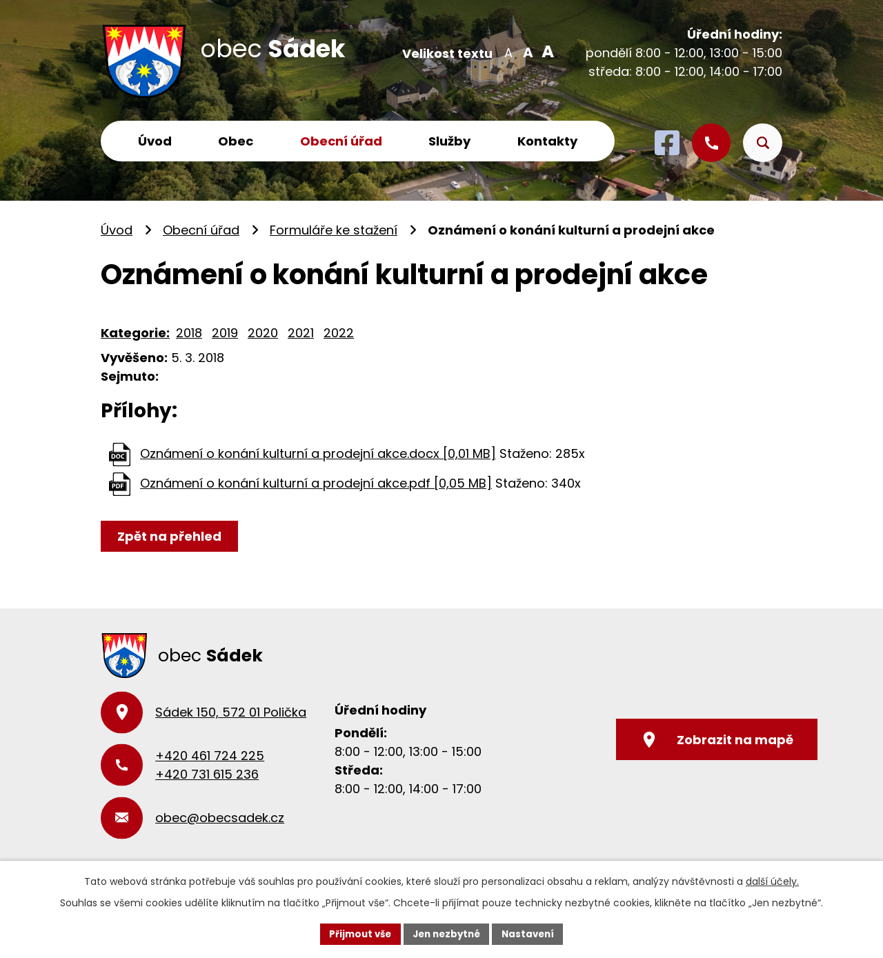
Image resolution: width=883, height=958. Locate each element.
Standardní (526, 51)
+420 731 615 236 (207, 774)
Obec (235, 141)
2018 (189, 332)
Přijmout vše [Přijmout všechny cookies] (355, 933)
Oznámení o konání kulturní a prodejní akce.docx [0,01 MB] (318, 453)
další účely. (772, 881)
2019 (225, 332)
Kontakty (547, 141)
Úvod (155, 141)
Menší (508, 51)
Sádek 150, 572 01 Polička (230, 712)
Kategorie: (135, 332)
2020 (263, 332)
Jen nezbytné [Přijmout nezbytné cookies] (446, 933)
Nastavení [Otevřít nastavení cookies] (532, 933)
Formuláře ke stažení (333, 230)
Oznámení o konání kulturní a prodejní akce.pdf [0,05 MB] (316, 483)
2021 (301, 332)
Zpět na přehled (171, 536)
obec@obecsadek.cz (219, 817)
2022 (339, 332)
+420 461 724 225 (209, 755)
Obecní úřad (341, 141)
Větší (545, 51)
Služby (449, 141)
